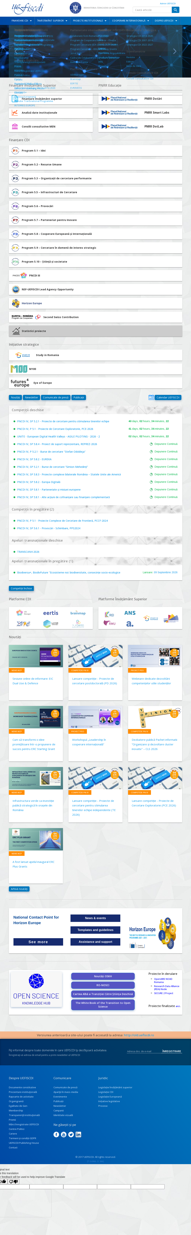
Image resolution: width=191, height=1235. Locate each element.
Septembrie (164, 572)
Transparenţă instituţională (24, 1115)
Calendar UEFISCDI (168, 397)
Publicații (78, 397)
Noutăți (15, 397)
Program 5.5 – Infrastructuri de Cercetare (44, 192)
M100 (23, 369)
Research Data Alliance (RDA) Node (166, 987)
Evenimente (60, 1096)
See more (38, 942)
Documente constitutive (22, 1087)
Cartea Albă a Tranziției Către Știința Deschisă (103, 994)
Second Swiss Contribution (45, 317)
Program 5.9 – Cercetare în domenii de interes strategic (53, 247)
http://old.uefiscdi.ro (139, 1035)
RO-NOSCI (103, 985)
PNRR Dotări (153, 99)
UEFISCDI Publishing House (24, 1143)
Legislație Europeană (110, 1096)
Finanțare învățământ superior (42, 98)
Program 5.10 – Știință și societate (39, 261)
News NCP (17, 670)
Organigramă (16, 1101)
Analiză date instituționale (39, 112)
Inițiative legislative (109, 1101)
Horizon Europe (32, 303)
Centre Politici (16, 1129)
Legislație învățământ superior (115, 1087)
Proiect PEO (137, 670)
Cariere (13, 1133)
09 (155, 572)
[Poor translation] (13, 1181)
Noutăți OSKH (103, 976)
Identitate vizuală (63, 1115)
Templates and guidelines (95, 930)
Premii (12, 1119)
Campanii (59, 1110)
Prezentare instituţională (23, 1092)
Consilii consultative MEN (38, 126)
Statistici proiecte (29, 331)
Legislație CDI (105, 1092)
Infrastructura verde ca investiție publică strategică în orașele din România (33, 805)
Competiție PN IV (80, 670)
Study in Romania (35, 355)
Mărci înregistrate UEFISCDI (24, 1124)
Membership (16, 1110)
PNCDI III (25, 275)
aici (178, 1006)
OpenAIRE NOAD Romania (163, 980)
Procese (103, 1106)
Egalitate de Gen (18, 1106)
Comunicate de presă (55, 397)
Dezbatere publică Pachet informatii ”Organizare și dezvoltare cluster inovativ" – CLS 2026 (154, 744)
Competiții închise (21, 588)
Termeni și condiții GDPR (22, 1138)
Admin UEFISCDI (168, 3)
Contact (13, 1147)
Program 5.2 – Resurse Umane (36, 164)
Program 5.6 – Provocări (32, 206)
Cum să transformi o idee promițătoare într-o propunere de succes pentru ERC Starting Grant (34, 744)
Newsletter (31, 397)
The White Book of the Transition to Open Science (102, 1004)
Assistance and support (95, 941)
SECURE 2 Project (163, 993)
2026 (175, 572)
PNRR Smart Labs (156, 113)
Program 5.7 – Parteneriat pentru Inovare (44, 220)
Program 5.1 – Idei (28, 150)
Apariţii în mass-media (66, 1092)
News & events (95, 918)
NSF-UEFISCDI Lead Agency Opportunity (48, 289)
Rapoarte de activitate (21, 1096)
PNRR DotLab (154, 126)
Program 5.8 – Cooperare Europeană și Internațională (51, 234)
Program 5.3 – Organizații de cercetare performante (51, 178)
